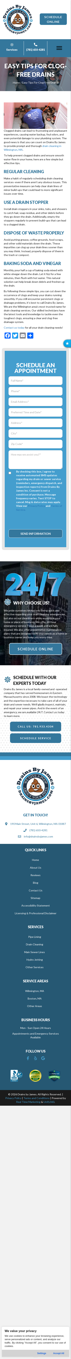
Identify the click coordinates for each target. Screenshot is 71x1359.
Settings (41, 1353)
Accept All (58, 1353)
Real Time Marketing (28, 1101)
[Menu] (59, 48)
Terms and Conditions (36, 1098)
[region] (35, 1342)
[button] (53, 19)
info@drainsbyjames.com (38, 836)
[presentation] (37, 520)
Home (16, 82)
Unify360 (49, 1101)
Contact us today (14, 327)
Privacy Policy (36, 505)
